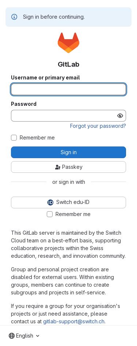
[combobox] (23, 335)
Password (24, 104)
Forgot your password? (98, 126)
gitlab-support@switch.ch (73, 321)
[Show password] (120, 116)
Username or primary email (45, 78)
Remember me (37, 138)
